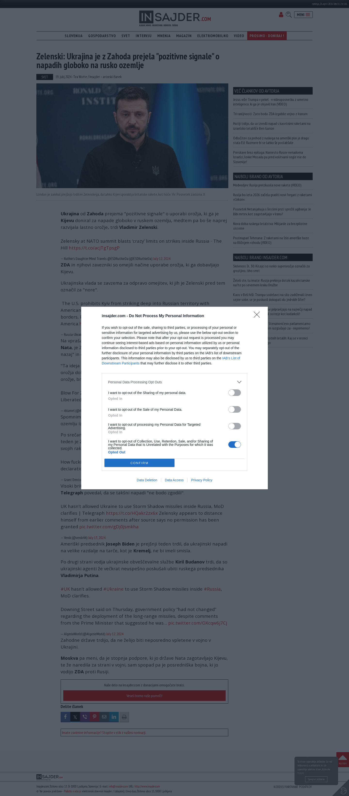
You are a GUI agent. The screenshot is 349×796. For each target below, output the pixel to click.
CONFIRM (139, 463)
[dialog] (174, 398)
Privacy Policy (201, 480)
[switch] (234, 392)
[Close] (258, 316)
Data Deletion (147, 480)
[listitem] (174, 382)
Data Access (174, 480)
